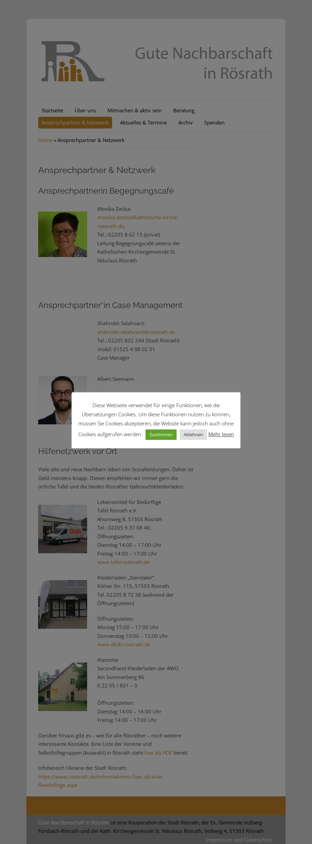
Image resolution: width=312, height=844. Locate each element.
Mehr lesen (221, 434)
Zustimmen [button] (161, 434)
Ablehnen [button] (193, 434)
